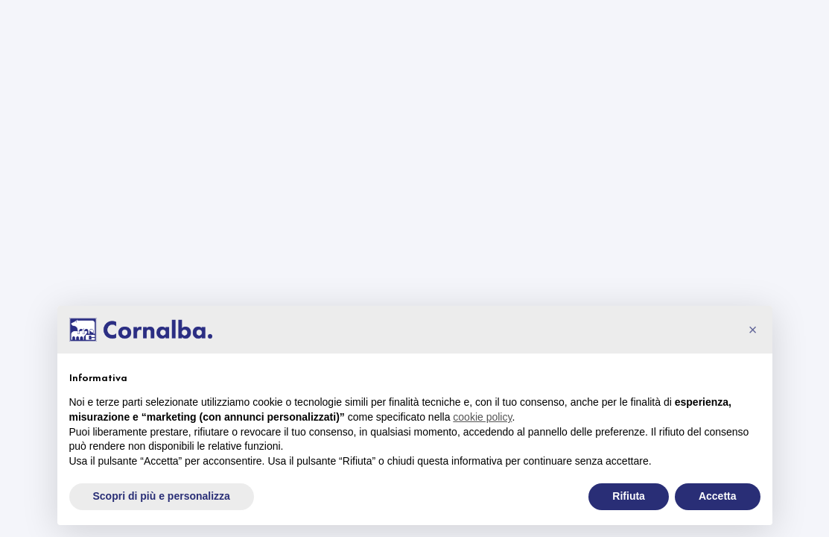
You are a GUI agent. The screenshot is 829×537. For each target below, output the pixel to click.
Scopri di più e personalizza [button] (161, 496)
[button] (753, 330)
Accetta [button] (718, 496)
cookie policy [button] (482, 417)
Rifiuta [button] (628, 496)
